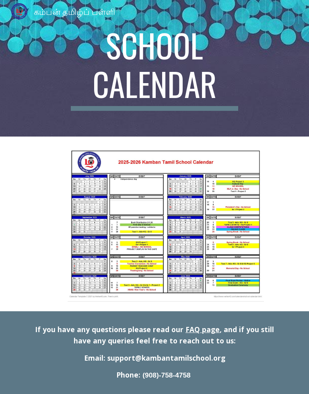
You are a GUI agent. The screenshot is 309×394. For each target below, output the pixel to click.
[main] (154, 68)
